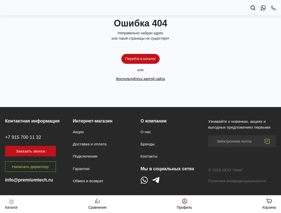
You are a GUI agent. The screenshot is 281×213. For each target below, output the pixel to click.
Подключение (85, 156)
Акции (78, 132)
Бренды (148, 144)
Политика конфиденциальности (237, 181)
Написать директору (30, 166)
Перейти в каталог (140, 59)
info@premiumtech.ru (29, 179)
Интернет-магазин (92, 121)
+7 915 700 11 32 (23, 137)
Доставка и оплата (90, 144)
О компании (154, 121)
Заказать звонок (30, 151)
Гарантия (81, 168)
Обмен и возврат (88, 181)
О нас (146, 132)
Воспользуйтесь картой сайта (140, 79)
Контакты (149, 156)
